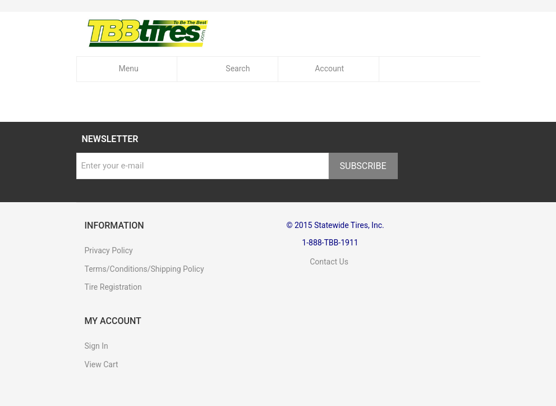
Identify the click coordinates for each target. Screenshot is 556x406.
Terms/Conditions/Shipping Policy (144, 268)
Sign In (96, 345)
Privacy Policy (109, 250)
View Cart (101, 364)
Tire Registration (113, 286)
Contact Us (317, 261)
